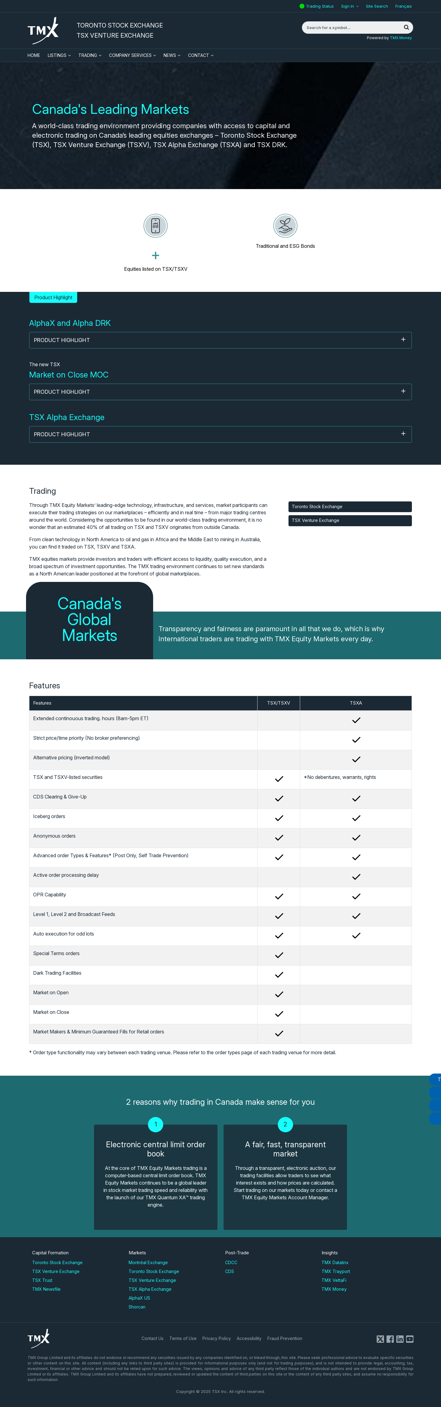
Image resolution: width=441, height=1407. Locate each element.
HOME (34, 55)
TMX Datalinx (335, 1262)
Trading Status (320, 4)
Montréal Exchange (148, 1262)
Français (403, 6)
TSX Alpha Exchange (150, 1289)
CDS (229, 1271)
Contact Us (152, 1338)
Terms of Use (183, 1338)
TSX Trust (42, 1280)
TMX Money (401, 37)
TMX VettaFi (334, 1280)
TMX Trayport (336, 1271)
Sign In (347, 6)
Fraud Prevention (284, 1338)
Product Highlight (220, 339)
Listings (57, 55)
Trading (87, 55)
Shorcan (137, 1306)
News (170, 55)
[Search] (406, 27)
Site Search (377, 6)
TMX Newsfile (46, 1289)
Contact (198, 55)
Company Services (130, 55)
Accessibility (249, 1338)
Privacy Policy (216, 1338)
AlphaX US (139, 1298)
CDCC (231, 1262)
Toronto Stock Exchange (317, 506)
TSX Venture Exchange (315, 520)
